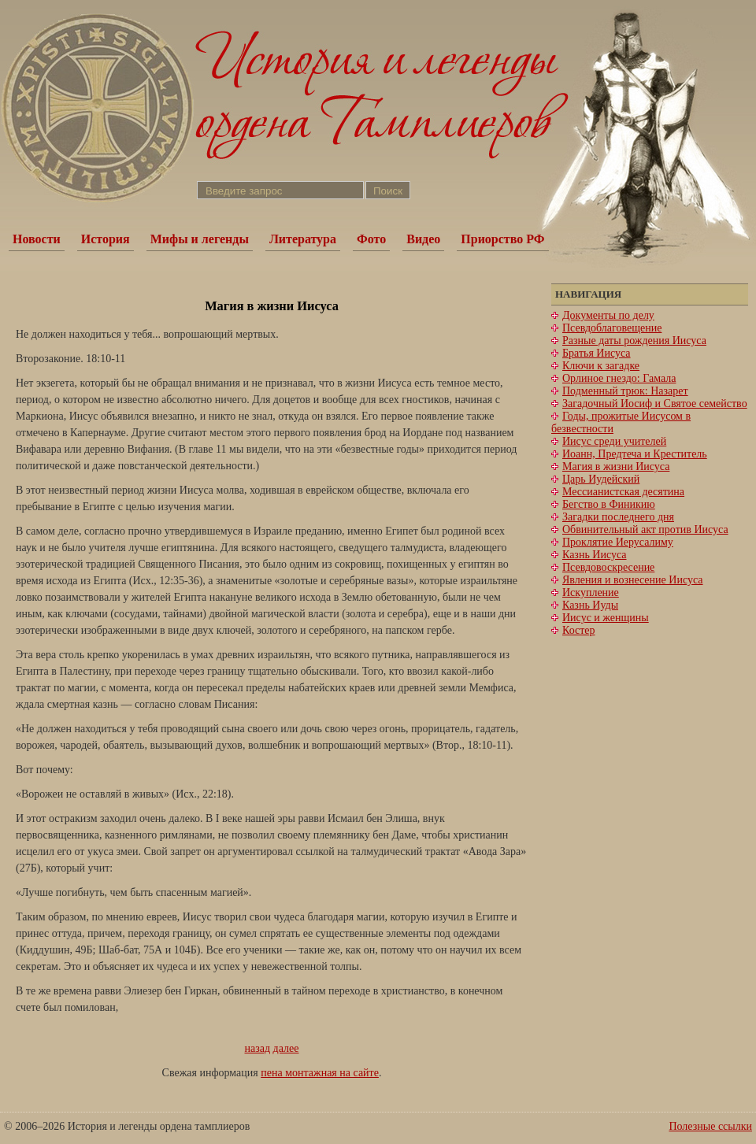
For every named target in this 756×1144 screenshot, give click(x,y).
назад (258, 1048)
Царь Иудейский (600, 479)
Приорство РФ (502, 239)
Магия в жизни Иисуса (615, 466)
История (105, 239)
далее (286, 1048)
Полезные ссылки (710, 1126)
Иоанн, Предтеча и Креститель (634, 454)
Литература (302, 239)
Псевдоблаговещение (612, 328)
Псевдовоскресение (608, 567)
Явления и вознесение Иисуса (632, 580)
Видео (423, 239)
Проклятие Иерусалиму (617, 542)
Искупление (590, 592)
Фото (371, 239)
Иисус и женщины (605, 618)
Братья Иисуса (596, 353)
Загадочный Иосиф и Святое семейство (654, 403)
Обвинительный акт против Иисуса (645, 529)
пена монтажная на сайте (320, 1073)
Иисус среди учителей (614, 441)
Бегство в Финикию (608, 504)
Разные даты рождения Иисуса (634, 340)
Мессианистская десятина (623, 492)
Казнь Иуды (590, 605)
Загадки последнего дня (618, 517)
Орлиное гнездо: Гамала (619, 378)
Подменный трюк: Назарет (625, 391)
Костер (578, 630)
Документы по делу (608, 315)
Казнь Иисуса (594, 555)
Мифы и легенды (199, 239)
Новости (37, 239)
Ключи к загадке (600, 366)
